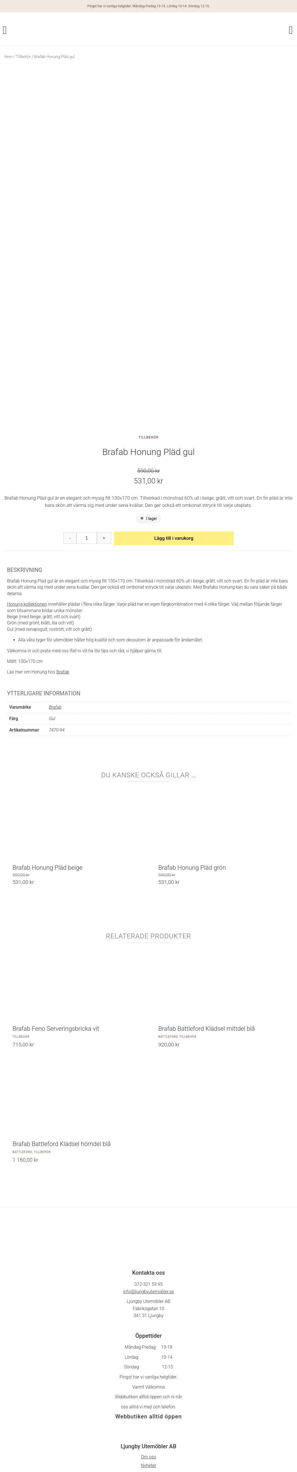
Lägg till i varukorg (173, 428)
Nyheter (148, 1355)
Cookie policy (149, 1372)
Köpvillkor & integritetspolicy (148, 1364)
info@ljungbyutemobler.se (148, 1181)
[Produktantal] (86, 428)
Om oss (148, 1346)
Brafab (62, 562)
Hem (8, 56)
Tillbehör (23, 56)
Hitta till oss (148, 1381)
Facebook (148, 1411)
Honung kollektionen (27, 494)
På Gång (148, 1420)
